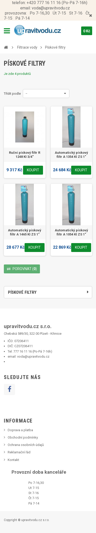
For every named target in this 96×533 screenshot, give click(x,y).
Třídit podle (12, 93)
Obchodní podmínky (23, 437)
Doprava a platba (20, 430)
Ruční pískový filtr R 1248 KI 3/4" (24, 155)
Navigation (7, 31)
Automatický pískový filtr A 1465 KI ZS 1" (24, 232)
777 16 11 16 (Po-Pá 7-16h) (32, 351)
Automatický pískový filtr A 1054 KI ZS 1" (71, 232)
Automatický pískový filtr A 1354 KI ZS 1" (71, 155)
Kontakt (13, 460)
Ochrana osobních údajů (26, 445)
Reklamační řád (19, 452)
